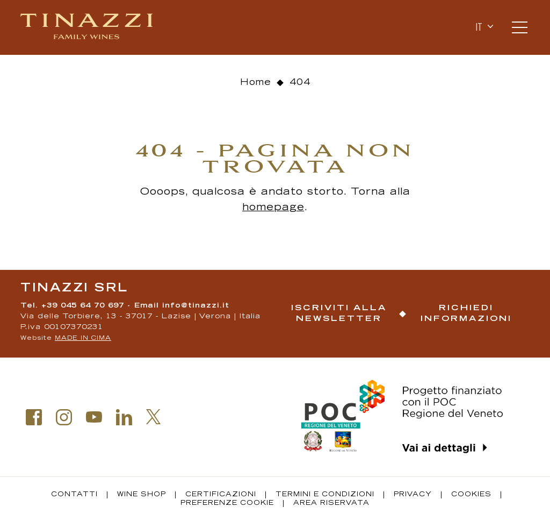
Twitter (153, 416)
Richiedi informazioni (466, 313)
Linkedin (124, 417)
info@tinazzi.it (195, 306)
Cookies (471, 494)
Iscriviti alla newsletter (339, 313)
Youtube (94, 417)
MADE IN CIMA (83, 338)
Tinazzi (87, 27)
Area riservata (331, 503)
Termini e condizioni (325, 494)
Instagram (64, 417)
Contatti (74, 494)
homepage (273, 208)
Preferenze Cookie (227, 503)
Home (255, 82)
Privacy (413, 494)
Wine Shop (141, 494)
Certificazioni (220, 494)
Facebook (34, 417)
